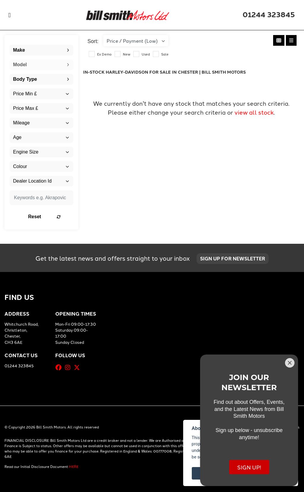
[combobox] (41, 50)
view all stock (254, 112)
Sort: (93, 41)
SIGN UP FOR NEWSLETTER (233, 259)
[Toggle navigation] (9, 15)
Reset (50, 216)
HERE (73, 466)
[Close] (289, 363)
